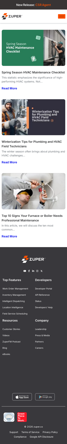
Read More (9, 88)
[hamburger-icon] (61, 16)
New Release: (33, 5)
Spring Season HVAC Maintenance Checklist (33, 72)
